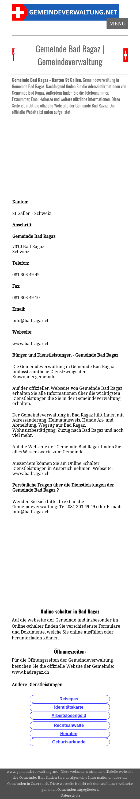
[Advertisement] (70, 154)
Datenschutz (70, 795)
